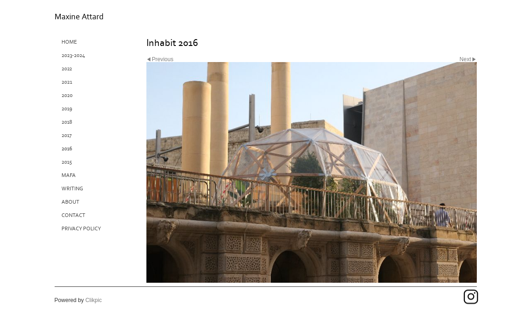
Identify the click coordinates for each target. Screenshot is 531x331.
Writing (72, 189)
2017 (66, 135)
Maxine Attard (79, 17)
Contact (73, 215)
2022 (66, 69)
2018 (66, 122)
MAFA (68, 175)
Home (69, 42)
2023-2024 (73, 55)
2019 (66, 109)
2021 (66, 82)
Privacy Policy (81, 229)
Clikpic (93, 300)
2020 (67, 95)
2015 (66, 162)
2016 (66, 149)
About (70, 202)
